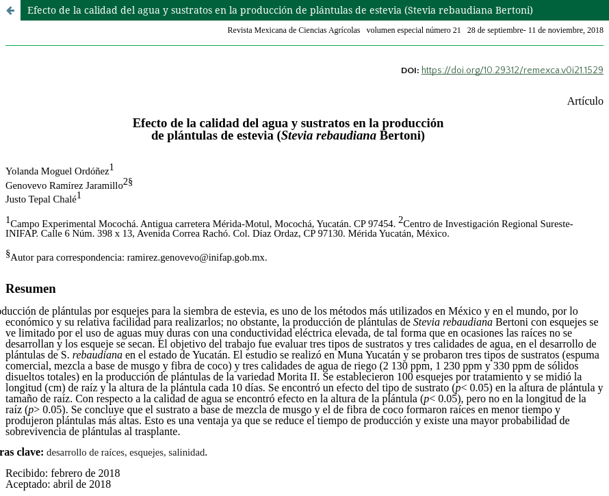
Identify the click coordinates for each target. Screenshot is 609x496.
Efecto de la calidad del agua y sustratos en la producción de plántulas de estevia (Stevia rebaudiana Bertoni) (280, 9)
